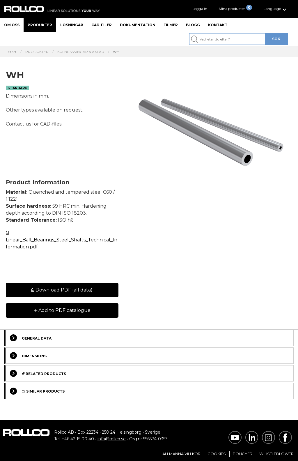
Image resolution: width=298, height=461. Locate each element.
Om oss (11, 25)
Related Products (38, 373)
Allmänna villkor (181, 453)
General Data (31, 337)
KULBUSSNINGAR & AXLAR (80, 52)
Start (12, 52)
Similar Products (37, 391)
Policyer (242, 453)
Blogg (193, 25)
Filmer (171, 25)
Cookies (216, 453)
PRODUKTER (37, 52)
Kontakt (217, 25)
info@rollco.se (111, 438)
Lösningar (71, 25)
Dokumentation (137, 25)
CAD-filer (101, 25)
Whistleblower (276, 453)
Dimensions (28, 355)
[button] (276, 9)
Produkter (40, 25)
